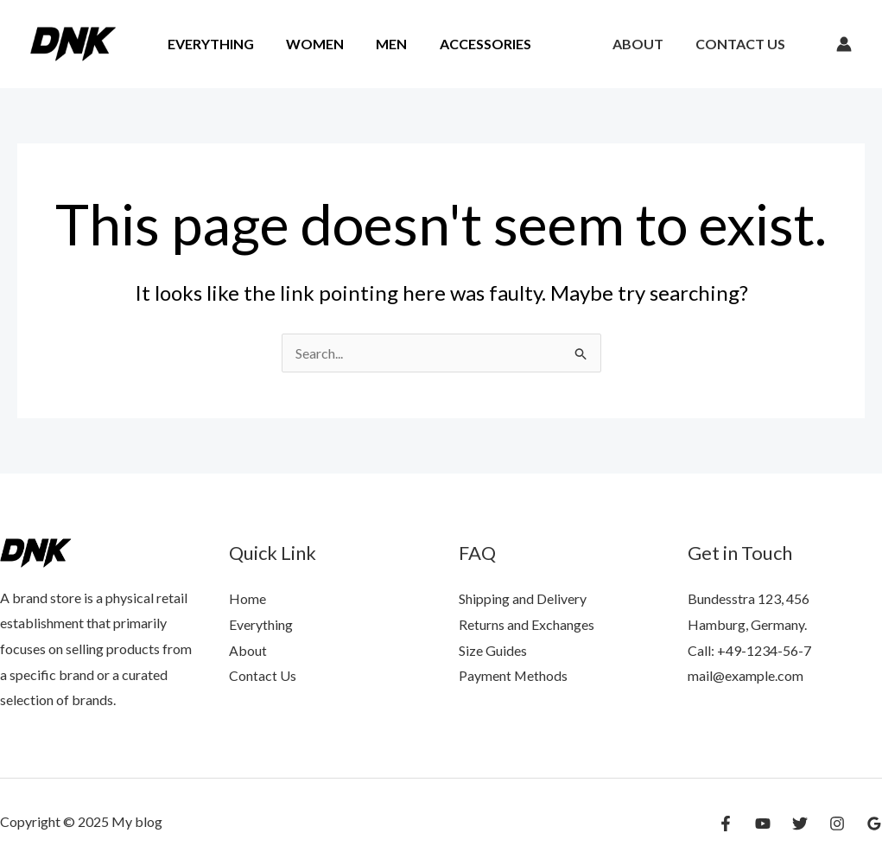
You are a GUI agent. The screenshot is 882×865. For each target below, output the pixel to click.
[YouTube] (763, 823)
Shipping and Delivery (523, 598)
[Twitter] (800, 823)
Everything (208, 43)
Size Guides (493, 650)
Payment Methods (513, 675)
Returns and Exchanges (526, 624)
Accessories (469, 43)
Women (308, 43)
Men (380, 43)
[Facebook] (725, 823)
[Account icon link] (844, 44)
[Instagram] (837, 823)
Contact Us (743, 43)
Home (247, 598)
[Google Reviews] (874, 823)
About (644, 43)
